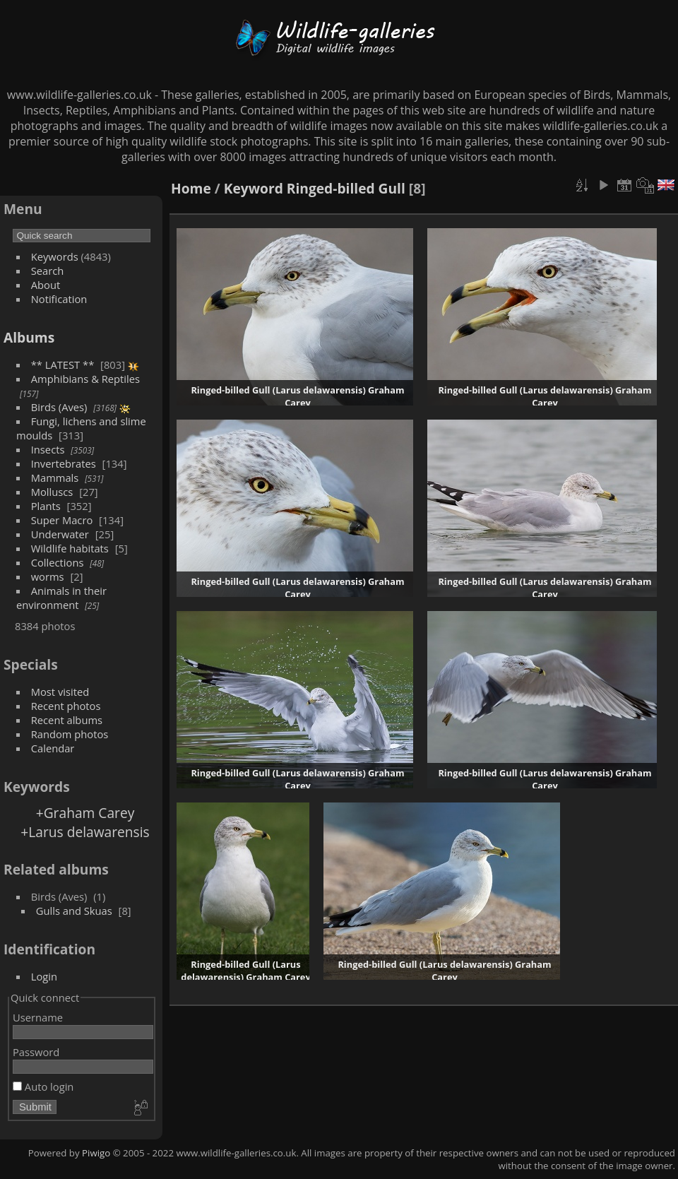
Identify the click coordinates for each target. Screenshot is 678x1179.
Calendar (53, 748)
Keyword (253, 188)
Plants (46, 506)
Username (38, 1017)
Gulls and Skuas (74, 910)
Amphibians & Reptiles (85, 379)
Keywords (54, 256)
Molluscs (52, 492)
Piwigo (96, 1153)
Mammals (55, 477)
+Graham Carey (85, 812)
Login (44, 976)
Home (191, 188)
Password (36, 1052)
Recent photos (66, 706)
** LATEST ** (63, 364)
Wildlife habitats (70, 548)
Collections (57, 562)
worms (47, 576)
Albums (29, 337)
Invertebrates (63, 463)
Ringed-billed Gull (346, 188)
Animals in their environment (61, 597)
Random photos (70, 734)
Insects (48, 449)
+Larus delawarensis (84, 831)
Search (47, 270)
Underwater (60, 534)
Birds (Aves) (59, 407)
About (45, 285)
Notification (59, 299)
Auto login (43, 1086)
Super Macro (62, 520)
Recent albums (66, 720)
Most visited (60, 692)
